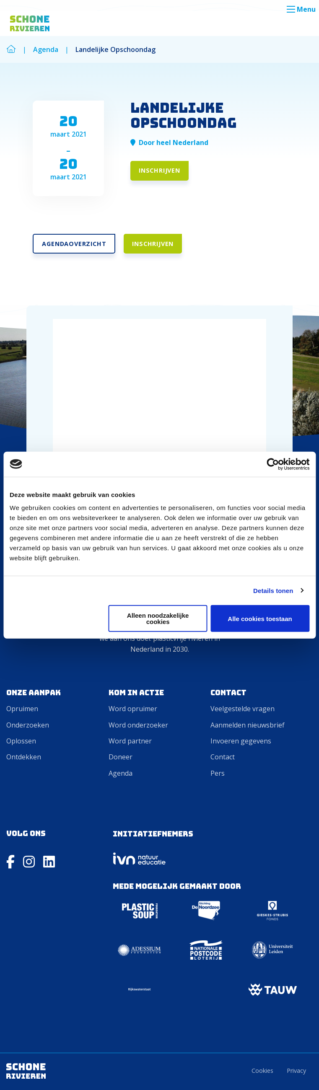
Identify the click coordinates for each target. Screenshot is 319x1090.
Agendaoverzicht (74, 244)
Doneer (120, 756)
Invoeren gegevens (240, 741)
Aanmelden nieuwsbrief (247, 725)
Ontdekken (23, 756)
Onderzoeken (27, 725)
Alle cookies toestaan (260, 618)
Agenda (120, 773)
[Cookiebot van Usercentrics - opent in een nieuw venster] (272, 464)
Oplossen (21, 741)
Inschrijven (159, 170)
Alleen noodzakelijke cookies (158, 618)
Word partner (130, 741)
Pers (217, 773)
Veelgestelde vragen (242, 708)
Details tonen (273, 590)
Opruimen (22, 708)
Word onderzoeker (138, 725)
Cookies (262, 1070)
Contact (222, 756)
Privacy (296, 1070)
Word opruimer (133, 708)
